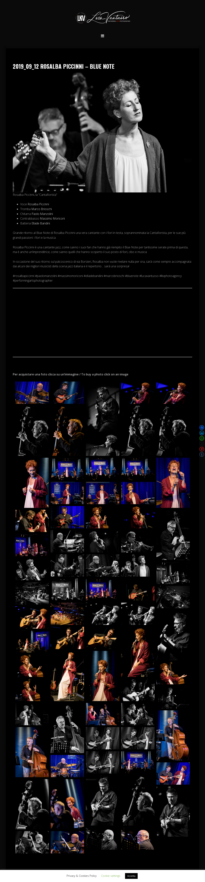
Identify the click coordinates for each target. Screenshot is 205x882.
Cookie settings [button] (110, 876)
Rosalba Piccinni (38, 204)
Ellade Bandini (41, 223)
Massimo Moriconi (52, 218)
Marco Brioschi (41, 209)
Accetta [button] (131, 876)
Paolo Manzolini (42, 214)
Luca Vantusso (102, 17)
